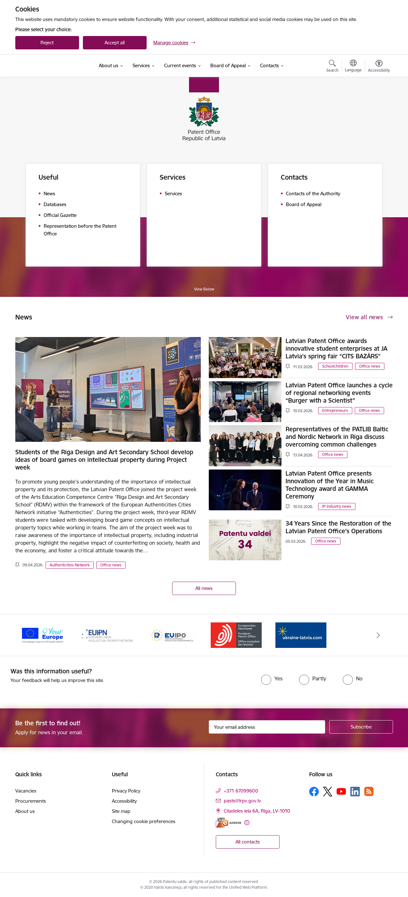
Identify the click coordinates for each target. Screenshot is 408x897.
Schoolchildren (335, 366)
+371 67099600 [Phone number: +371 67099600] (241, 791)
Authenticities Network (70, 565)
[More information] (246, 822)
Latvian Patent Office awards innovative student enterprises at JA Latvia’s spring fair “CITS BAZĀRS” (336, 348)
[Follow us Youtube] (341, 791)
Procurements (30, 801)
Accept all (115, 42)
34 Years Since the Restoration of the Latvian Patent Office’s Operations (338, 527)
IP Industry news (336, 506)
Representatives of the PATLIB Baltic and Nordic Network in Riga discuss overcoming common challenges (337, 436)
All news (204, 588)
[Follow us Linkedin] (355, 791)
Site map (121, 811)
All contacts (248, 842)
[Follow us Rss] (369, 791)
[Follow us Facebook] (314, 791)
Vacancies (25, 791)
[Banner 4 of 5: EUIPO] (172, 635)
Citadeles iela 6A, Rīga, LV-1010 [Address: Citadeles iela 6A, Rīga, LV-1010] (257, 811)
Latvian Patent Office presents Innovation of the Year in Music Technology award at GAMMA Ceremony (330, 485)
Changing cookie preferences (143, 821)
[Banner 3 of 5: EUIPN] (107, 635)
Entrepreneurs (335, 410)
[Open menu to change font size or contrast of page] (379, 67)
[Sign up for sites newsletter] (361, 727)
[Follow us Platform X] (327, 791)
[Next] (378, 635)
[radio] (271, 678)
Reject (47, 42)
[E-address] (228, 822)
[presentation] (191, 679)
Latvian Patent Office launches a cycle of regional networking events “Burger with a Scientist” (339, 392)
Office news (110, 565)
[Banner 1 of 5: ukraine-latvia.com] (300, 635)
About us (25, 811)
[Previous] (30, 635)
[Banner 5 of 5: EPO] (236, 635)
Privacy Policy (126, 791)
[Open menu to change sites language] (353, 66)
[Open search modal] (332, 67)
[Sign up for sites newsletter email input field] (267, 727)
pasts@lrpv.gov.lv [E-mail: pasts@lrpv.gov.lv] (242, 801)
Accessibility (124, 801)
